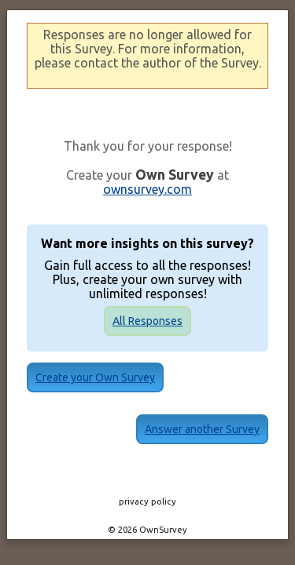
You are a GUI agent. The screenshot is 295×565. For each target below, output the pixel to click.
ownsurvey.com (147, 189)
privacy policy (147, 490)
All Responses (147, 321)
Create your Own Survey (148, 377)
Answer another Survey (147, 418)
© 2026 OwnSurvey (147, 518)
